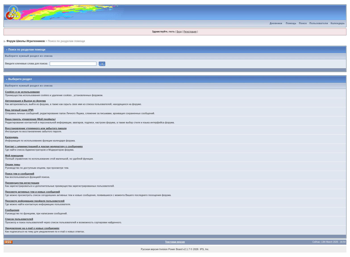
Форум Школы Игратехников (25, 41)
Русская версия (149, 249)
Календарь (338, 23)
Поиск (303, 23)
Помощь (291, 23)
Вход (179, 31)
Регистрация (189, 31)
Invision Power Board (171, 249)
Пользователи (319, 23)
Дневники (276, 23)
